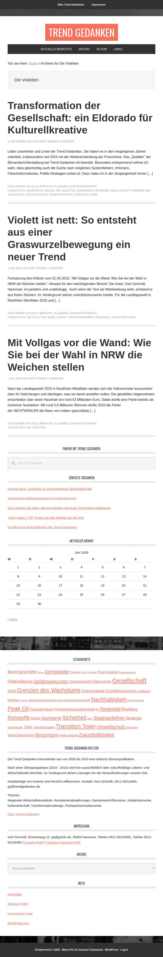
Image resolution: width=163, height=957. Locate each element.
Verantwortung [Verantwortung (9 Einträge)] (21, 735)
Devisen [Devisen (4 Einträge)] (75, 672)
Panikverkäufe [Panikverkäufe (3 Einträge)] (135, 700)
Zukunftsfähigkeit (83, 186)
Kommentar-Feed (20, 913)
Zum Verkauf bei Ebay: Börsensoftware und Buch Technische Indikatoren (59, 508)
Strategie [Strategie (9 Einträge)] (133, 718)
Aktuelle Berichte (39, 186)
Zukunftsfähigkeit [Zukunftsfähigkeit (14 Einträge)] (96, 734)
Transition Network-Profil (63, 842)
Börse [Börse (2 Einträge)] (41, 672)
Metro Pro (68, 949)
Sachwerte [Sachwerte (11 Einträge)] (51, 718)
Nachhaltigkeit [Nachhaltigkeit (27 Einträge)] (108, 699)
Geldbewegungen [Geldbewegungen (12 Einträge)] (51, 681)
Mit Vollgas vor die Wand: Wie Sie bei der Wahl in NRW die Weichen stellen (79, 355)
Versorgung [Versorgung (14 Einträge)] (46, 734)
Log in (124, 949)
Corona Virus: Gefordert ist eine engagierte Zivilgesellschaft (50, 489)
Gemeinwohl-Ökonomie (93, 190)
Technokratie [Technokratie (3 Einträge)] (15, 727)
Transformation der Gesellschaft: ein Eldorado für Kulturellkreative (80, 118)
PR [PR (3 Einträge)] (97, 709)
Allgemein (61, 186)
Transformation (61, 194)
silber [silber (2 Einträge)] (89, 718)
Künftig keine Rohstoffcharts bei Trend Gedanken (42, 527)
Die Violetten (65, 190)
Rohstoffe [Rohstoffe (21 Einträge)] (19, 717)
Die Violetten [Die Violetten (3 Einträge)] (89, 672)
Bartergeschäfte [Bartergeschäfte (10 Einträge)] (22, 671)
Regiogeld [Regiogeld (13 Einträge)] (110, 709)
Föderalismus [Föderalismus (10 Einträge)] (20, 681)
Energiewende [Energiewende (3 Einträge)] (127, 672)
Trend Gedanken (82, 32)
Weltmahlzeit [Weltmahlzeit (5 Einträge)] (68, 735)
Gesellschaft (120, 190)
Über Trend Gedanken (23, 814)
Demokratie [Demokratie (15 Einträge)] (57, 671)
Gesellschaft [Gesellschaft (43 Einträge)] (129, 680)
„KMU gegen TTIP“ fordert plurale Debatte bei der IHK (46, 517)
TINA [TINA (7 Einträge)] (28, 727)
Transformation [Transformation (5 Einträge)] (44, 727)
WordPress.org (18, 923)
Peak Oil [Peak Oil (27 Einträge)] (18, 708)
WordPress (111, 949)
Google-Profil (33, 842)
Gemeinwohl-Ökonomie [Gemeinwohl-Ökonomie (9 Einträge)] (90, 681)
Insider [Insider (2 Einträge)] (24, 700)
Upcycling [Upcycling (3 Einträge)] (132, 727)
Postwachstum (37, 194)
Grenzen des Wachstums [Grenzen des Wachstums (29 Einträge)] (48, 690)
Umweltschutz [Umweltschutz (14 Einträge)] (110, 726)
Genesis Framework (91, 949)
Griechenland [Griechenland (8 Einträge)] (92, 691)
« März (12, 619)
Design (50, 190)
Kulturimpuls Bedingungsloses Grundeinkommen (42, 498)
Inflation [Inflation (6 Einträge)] (14, 700)
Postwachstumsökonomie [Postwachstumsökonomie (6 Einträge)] (74, 709)
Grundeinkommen (81, 317)
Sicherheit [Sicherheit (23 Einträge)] (74, 717)
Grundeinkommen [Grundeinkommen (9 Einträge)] (121, 691)
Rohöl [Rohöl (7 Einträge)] (35, 718)
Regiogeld (102, 317)
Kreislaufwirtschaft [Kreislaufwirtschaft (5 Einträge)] (76, 700)
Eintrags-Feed (18, 904)
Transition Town (86, 194)
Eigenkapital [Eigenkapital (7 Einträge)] (108, 672)
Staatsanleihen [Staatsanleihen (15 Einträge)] (109, 717)
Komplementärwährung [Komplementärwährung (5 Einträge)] (46, 700)
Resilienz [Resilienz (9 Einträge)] (129, 709)
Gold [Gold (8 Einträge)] (12, 691)
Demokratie (35, 190)
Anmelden (15, 894)
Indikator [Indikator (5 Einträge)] (144, 691)
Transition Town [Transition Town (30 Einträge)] (76, 726)
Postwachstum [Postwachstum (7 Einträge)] (41, 709)
